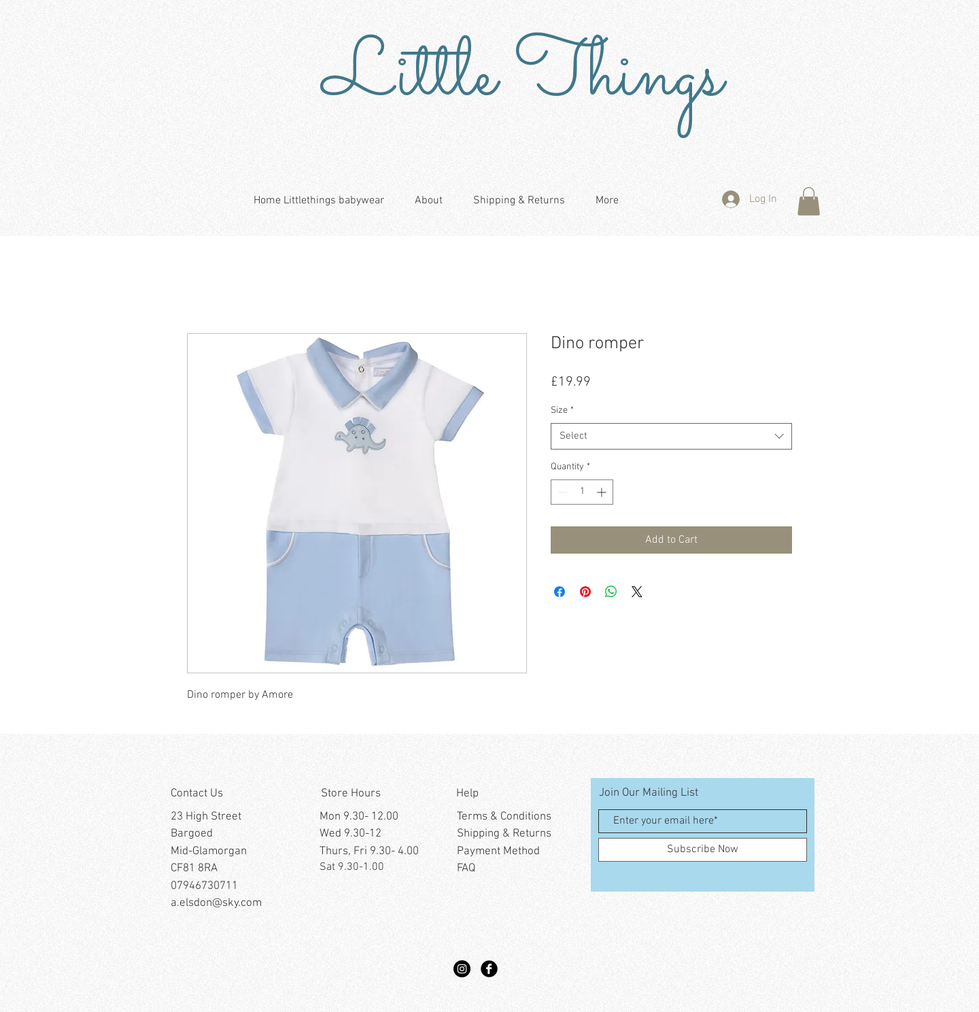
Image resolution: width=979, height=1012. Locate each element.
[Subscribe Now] (702, 850)
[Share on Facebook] (559, 592)
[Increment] (602, 492)
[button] (809, 201)
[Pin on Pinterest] (585, 592)
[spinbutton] (582, 492)
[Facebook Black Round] (489, 968)
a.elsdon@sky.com (216, 903)
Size (562, 410)
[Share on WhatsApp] (611, 592)
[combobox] (671, 436)
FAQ (466, 868)
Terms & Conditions (504, 817)
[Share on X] (637, 592)
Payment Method (498, 851)
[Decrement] (561, 492)
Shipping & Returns (504, 834)
